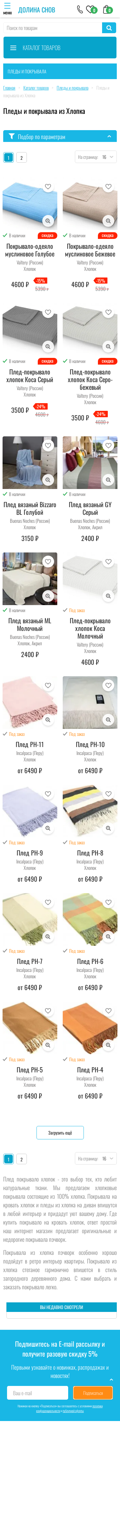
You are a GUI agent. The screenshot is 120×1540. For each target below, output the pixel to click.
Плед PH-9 (30, 852)
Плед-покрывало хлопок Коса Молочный (90, 628)
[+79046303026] (80, 9)
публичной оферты (73, 1410)
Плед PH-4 (90, 1069)
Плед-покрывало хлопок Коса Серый (29, 375)
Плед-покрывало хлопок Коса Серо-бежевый (90, 379)
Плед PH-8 (90, 852)
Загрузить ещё (60, 1132)
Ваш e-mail (22, 1393)
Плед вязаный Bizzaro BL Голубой (30, 508)
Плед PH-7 (30, 961)
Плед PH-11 (30, 744)
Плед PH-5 (30, 1069)
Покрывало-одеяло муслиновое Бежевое (90, 249)
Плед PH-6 (90, 961)
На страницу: (86, 156)
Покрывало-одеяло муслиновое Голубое (29, 249)
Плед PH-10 (90, 744)
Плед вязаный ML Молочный (29, 624)
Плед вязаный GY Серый (90, 508)
